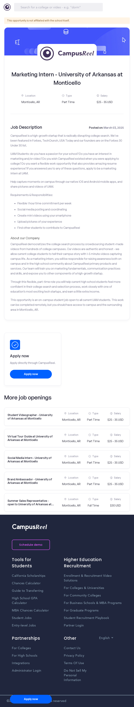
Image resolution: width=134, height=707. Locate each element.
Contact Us (72, 648)
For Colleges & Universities (84, 588)
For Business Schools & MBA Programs (93, 603)
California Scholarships (29, 575)
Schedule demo (31, 545)
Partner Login (74, 625)
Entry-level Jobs (24, 625)
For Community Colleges (82, 595)
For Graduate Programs (81, 610)
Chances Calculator (26, 583)
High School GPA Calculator (25, 601)
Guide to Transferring (27, 590)
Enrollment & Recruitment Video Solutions (88, 578)
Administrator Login (26, 670)
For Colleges (21, 648)
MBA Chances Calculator (30, 610)
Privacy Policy (74, 655)
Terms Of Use (74, 663)
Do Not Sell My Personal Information (75, 675)
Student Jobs (22, 618)
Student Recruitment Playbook (86, 618)
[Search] (58, 7)
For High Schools (24, 655)
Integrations (21, 663)
